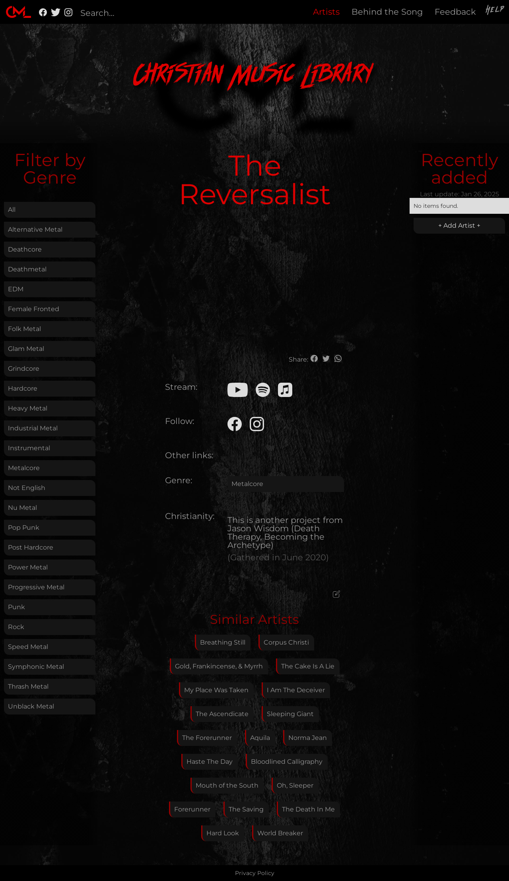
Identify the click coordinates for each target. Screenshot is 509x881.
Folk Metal (24, 329)
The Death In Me (308, 809)
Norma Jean (307, 738)
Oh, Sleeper (295, 785)
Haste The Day (210, 761)
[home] (18, 12)
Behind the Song (387, 12)
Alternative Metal (35, 229)
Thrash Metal (28, 686)
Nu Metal (22, 507)
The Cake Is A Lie (307, 666)
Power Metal (28, 567)
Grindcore (23, 368)
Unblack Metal (31, 706)
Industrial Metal (33, 428)
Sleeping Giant (290, 714)
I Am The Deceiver (296, 690)
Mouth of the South (227, 785)
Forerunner (192, 809)
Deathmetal (27, 269)
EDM (15, 289)
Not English (26, 488)
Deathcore (25, 249)
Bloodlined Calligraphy (286, 761)
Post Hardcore (30, 547)
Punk (16, 607)
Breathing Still (222, 642)
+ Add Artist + (459, 225)
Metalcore (24, 468)
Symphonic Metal (36, 666)
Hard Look (222, 833)
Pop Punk (23, 527)
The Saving (246, 809)
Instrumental (29, 448)
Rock (16, 627)
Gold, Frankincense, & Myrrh (219, 666)
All (12, 209)
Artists (326, 12)
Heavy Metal (27, 408)
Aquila (260, 738)
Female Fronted (33, 309)
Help (495, 10)
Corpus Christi (286, 642)
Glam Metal (26, 348)
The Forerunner (207, 738)
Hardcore (22, 388)
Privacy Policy (254, 873)
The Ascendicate (222, 714)
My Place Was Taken (216, 690)
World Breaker (280, 833)
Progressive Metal (36, 587)
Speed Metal (28, 647)
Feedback (455, 12)
